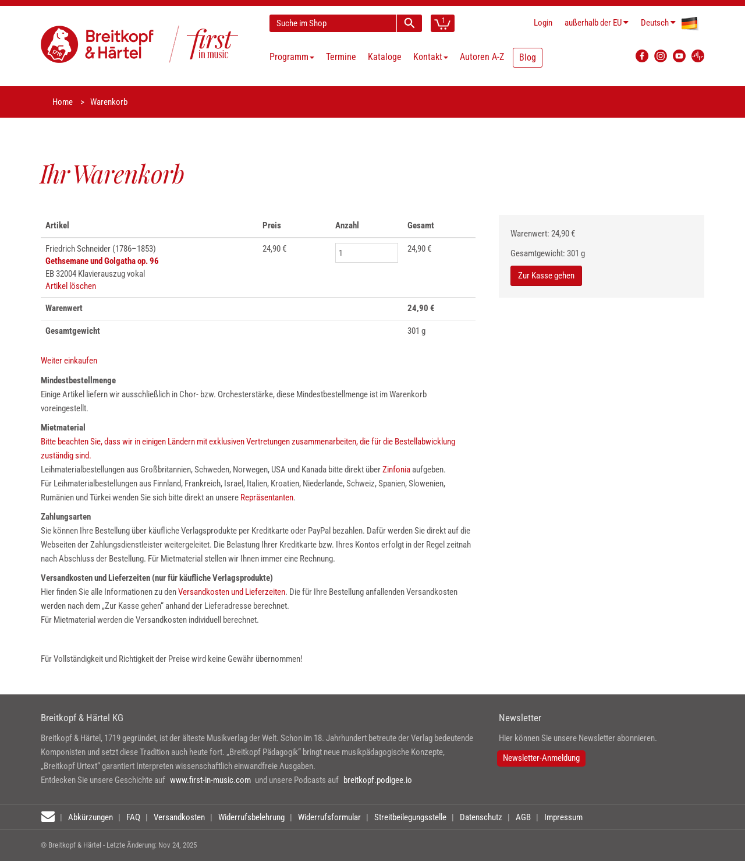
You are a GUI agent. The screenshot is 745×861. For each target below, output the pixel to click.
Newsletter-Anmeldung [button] (541, 758)
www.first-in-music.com (210, 780)
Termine (341, 56)
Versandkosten (179, 817)
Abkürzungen (90, 817)
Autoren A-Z (482, 56)
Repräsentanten (266, 497)
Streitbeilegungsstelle (410, 817)
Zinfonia (397, 469)
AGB (523, 817)
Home (62, 102)
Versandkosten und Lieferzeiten (231, 592)
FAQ (133, 817)
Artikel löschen (70, 286)
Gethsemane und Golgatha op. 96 (102, 261)
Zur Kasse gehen (546, 275)
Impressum (563, 817)
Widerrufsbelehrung (251, 817)
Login (543, 22)
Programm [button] (291, 56)
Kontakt (430, 56)
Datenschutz (481, 817)
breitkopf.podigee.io (377, 780)
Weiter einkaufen (69, 360)
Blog (527, 57)
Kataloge (385, 56)
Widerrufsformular (329, 817)
